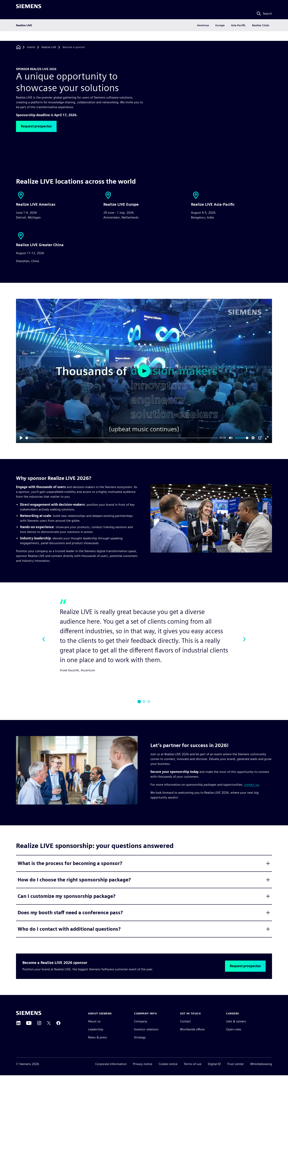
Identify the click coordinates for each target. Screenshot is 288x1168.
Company (140, 1021)
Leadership (95, 1029)
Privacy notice (142, 1064)
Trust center (235, 1064)
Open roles (233, 1029)
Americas (203, 34)
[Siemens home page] (28, 1013)
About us (94, 1021)
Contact (185, 1021)
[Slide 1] (139, 701)
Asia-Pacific (238, 34)
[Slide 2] (144, 701)
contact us (251, 784)
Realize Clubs (260, 34)
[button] (36, 126)
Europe (220, 34)
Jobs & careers (236, 1021)
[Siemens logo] (28, 9)
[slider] (121, 438)
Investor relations (146, 1029)
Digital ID (214, 1064)
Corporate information (111, 1064)
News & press (97, 1037)
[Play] (21, 438)
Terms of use (192, 1064)
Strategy (140, 1037)
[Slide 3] (148, 701)
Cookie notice (168, 1064)
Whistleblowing (261, 1064)
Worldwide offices (192, 1029)
